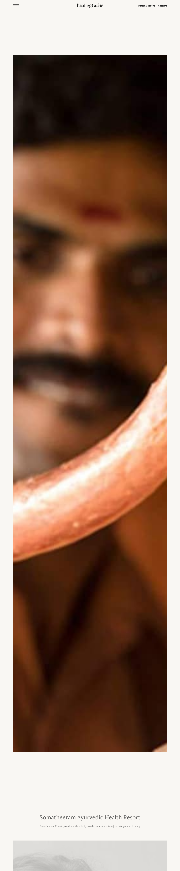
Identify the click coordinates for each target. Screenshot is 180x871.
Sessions (162, 5)
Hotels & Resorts (146, 5)
